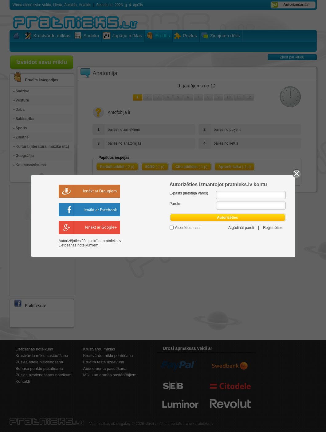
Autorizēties (227, 217)
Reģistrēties (272, 228)
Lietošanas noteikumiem (78, 245)
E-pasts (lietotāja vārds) (189, 193)
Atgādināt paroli (241, 228)
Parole (175, 204)
